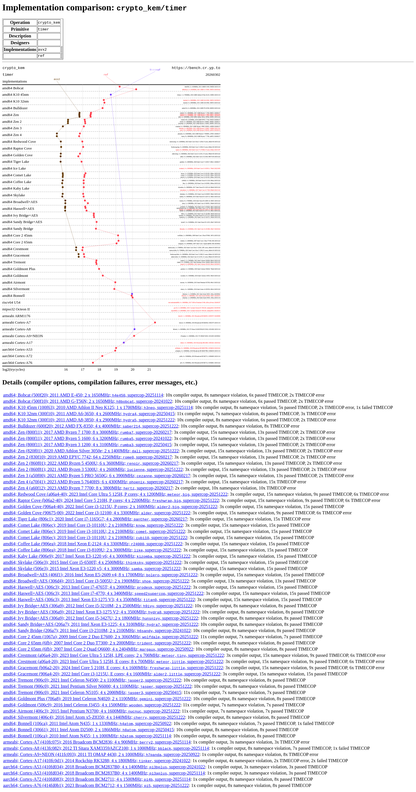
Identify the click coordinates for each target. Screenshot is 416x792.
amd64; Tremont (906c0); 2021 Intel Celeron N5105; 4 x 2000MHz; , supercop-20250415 (92, 693)
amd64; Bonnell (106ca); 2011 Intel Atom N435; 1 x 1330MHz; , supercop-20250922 (87, 724)
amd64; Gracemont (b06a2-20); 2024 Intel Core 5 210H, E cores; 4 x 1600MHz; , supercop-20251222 (113, 668)
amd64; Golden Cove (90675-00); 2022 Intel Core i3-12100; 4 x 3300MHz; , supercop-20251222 (96, 513)
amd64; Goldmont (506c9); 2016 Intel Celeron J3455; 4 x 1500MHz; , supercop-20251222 (92, 705)
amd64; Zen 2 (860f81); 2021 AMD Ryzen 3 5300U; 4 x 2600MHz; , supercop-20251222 (93, 470)
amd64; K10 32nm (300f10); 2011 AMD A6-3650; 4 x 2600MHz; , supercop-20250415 (89, 414)
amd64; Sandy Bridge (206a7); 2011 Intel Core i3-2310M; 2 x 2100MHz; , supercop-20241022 (97, 631)
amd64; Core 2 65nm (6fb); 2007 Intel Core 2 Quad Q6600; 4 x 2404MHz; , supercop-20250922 (98, 650)
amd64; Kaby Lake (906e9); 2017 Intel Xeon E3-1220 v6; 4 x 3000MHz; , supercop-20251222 (96, 557)
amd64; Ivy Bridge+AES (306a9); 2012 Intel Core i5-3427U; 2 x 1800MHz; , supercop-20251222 (100, 619)
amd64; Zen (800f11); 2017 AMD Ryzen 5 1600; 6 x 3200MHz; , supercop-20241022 (87, 439)
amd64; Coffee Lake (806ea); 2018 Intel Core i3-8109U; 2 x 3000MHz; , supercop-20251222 (92, 550)
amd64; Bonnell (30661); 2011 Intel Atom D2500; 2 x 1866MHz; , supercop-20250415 (88, 730)
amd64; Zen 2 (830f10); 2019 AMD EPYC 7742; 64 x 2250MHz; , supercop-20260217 (87, 457)
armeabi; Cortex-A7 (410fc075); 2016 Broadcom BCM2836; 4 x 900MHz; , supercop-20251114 (97, 742)
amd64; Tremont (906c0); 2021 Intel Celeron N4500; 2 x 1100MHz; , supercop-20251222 (92, 680)
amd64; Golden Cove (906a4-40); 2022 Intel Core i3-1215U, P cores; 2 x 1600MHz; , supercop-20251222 (110, 507)
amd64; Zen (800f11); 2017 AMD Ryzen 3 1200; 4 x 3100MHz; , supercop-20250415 (87, 445)
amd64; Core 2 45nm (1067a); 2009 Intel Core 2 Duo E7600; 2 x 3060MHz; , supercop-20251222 (100, 637)
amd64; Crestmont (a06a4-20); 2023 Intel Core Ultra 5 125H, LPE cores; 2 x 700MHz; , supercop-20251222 (113, 656)
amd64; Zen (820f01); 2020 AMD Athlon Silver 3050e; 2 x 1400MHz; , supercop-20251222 (91, 451)
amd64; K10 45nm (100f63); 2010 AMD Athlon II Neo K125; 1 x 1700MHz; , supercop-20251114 (98, 408)
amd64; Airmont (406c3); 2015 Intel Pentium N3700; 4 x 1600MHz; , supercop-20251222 (91, 711)
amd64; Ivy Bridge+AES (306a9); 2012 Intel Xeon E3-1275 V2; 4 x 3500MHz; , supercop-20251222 (101, 612)
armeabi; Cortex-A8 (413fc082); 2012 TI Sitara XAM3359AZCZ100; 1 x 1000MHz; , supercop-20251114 (106, 749)
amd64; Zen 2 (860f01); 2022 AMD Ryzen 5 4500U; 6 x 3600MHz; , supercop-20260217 (90, 464)
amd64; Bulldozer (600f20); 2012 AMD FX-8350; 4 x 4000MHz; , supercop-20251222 (90, 426)
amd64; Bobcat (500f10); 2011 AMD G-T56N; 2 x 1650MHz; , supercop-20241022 (87, 402)
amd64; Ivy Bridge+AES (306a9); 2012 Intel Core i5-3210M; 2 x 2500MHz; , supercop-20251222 (97, 606)
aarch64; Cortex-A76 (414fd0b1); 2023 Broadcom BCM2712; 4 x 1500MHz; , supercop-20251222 (96, 786)
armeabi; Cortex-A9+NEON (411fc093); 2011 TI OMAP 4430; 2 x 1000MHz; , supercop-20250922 (101, 755)
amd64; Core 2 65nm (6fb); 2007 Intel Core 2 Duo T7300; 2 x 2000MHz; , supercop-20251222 (97, 643)
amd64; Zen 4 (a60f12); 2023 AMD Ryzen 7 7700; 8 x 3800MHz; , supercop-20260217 (88, 488)
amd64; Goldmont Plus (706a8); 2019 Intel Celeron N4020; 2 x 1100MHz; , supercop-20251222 (97, 699)
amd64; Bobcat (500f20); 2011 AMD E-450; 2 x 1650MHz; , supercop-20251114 (83, 395)
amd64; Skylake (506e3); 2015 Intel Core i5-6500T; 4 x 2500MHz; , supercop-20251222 (92, 563)
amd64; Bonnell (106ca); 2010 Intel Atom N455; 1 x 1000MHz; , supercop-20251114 (87, 736)
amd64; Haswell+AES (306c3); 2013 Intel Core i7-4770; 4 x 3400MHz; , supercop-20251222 (103, 594)
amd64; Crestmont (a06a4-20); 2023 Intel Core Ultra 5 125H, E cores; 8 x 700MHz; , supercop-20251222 (113, 662)
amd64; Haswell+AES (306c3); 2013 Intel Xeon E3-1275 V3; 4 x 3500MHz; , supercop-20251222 (99, 600)
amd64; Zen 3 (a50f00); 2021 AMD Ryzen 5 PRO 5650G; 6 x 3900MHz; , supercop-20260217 (96, 476)
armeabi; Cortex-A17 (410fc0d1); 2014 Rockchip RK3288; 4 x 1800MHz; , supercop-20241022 (96, 761)
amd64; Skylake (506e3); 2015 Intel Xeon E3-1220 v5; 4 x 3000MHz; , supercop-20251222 (92, 569)
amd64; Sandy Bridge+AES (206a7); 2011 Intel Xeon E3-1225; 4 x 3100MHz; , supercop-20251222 (100, 625)
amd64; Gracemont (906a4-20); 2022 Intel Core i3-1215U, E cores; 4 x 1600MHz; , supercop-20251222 (111, 674)
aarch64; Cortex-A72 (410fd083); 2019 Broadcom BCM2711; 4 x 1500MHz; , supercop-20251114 (96, 780)
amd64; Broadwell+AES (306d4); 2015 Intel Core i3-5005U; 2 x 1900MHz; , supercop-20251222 (96, 581)
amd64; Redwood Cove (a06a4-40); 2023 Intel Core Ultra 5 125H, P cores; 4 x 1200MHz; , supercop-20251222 (115, 495)
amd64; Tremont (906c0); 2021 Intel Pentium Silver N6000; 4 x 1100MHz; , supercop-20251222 (97, 687)
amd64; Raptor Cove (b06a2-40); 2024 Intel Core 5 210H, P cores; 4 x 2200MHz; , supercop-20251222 (111, 501)
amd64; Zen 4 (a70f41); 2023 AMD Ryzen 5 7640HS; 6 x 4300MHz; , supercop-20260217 (93, 482)
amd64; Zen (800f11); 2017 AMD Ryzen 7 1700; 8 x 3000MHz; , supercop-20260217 (87, 433)
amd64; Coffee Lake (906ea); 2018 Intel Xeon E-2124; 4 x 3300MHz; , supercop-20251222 (92, 544)
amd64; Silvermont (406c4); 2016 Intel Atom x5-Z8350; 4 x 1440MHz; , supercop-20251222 (94, 718)
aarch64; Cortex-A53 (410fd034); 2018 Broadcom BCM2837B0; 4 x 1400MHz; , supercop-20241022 (104, 767)
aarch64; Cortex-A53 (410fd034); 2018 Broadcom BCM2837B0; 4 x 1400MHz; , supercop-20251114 (104, 773)
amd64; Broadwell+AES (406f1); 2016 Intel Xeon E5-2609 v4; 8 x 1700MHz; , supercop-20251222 (100, 575)
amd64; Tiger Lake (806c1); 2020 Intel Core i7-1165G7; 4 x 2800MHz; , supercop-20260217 (95, 519)
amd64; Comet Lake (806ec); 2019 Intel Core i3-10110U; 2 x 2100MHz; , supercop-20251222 (93, 526)
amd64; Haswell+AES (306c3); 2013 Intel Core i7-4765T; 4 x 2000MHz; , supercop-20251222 (96, 588)
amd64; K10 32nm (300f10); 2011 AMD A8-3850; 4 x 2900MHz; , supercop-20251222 (89, 420)
